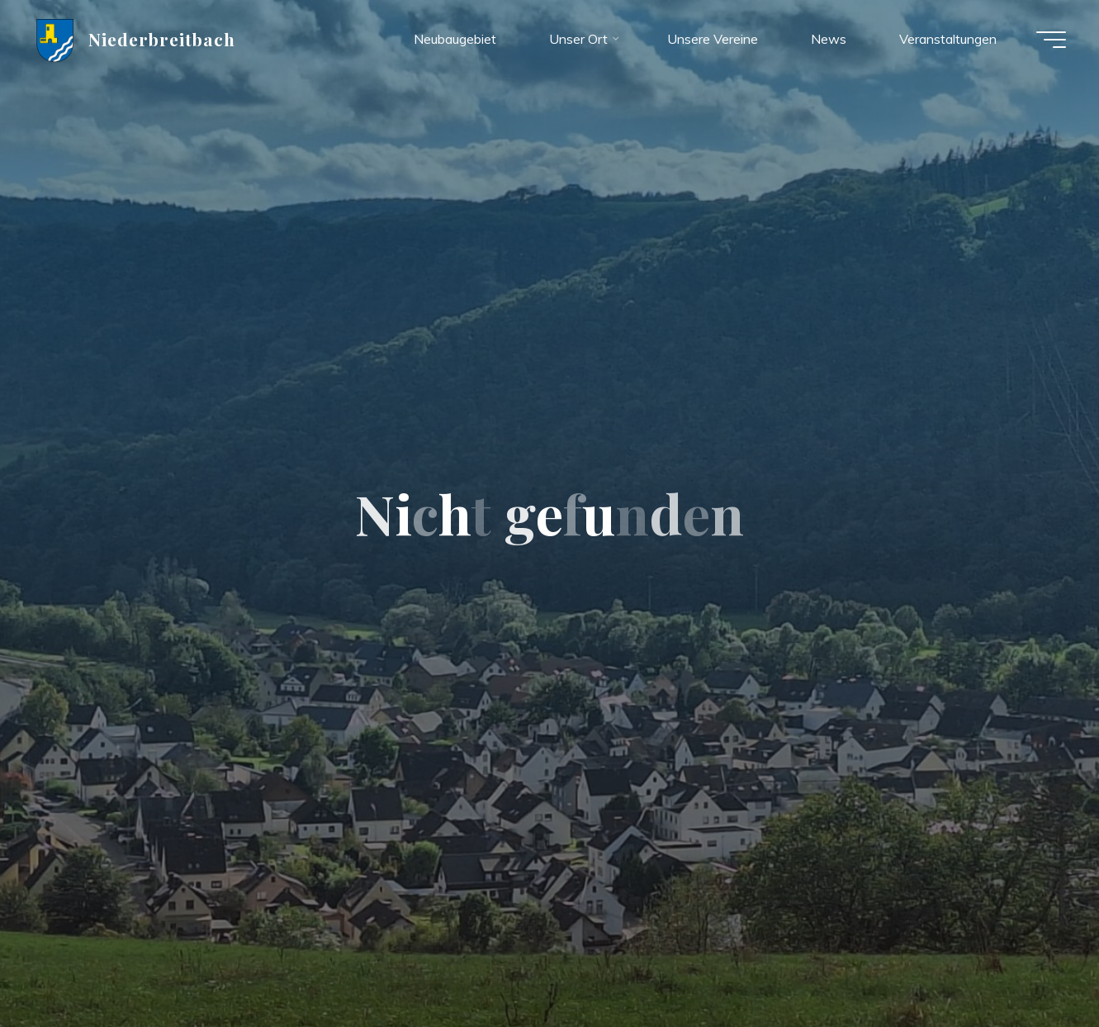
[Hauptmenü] (1051, 39)
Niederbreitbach (162, 38)
